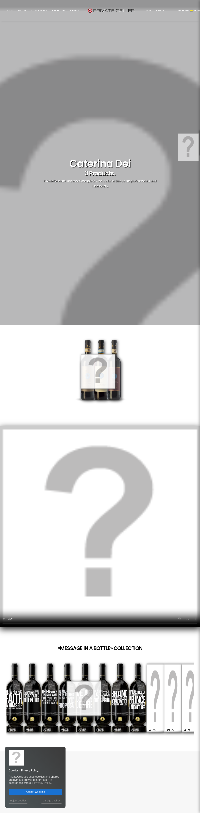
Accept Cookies (35, 791)
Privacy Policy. (43, 782)
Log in (147, 10)
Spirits (74, 10)
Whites (22, 10)
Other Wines (39, 10)
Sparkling (58, 10)
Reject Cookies (18, 800)
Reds (10, 10)
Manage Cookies (51, 800)
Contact (162, 10)
